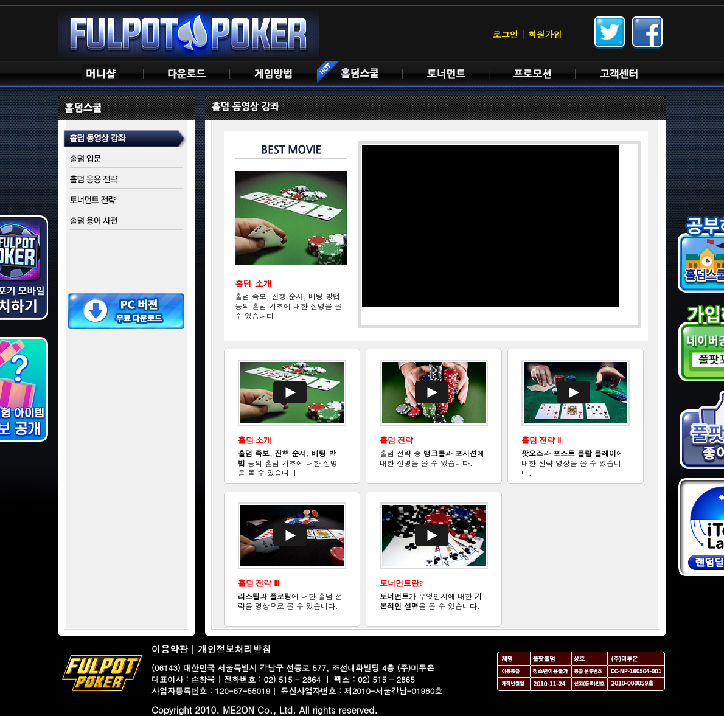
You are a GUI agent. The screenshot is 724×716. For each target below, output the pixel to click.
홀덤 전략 (396, 440)
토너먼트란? (401, 583)
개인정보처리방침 (234, 648)
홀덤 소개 (254, 440)
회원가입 (545, 34)
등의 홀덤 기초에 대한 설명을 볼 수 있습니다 (288, 463)
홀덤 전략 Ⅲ (258, 583)
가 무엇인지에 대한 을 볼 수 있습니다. (431, 601)
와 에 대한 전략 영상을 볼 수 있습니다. (572, 463)
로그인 (505, 34)
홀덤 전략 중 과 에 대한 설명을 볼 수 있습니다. (432, 458)
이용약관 (169, 648)
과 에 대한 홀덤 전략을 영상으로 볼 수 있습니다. (290, 601)
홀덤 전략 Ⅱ (541, 440)
